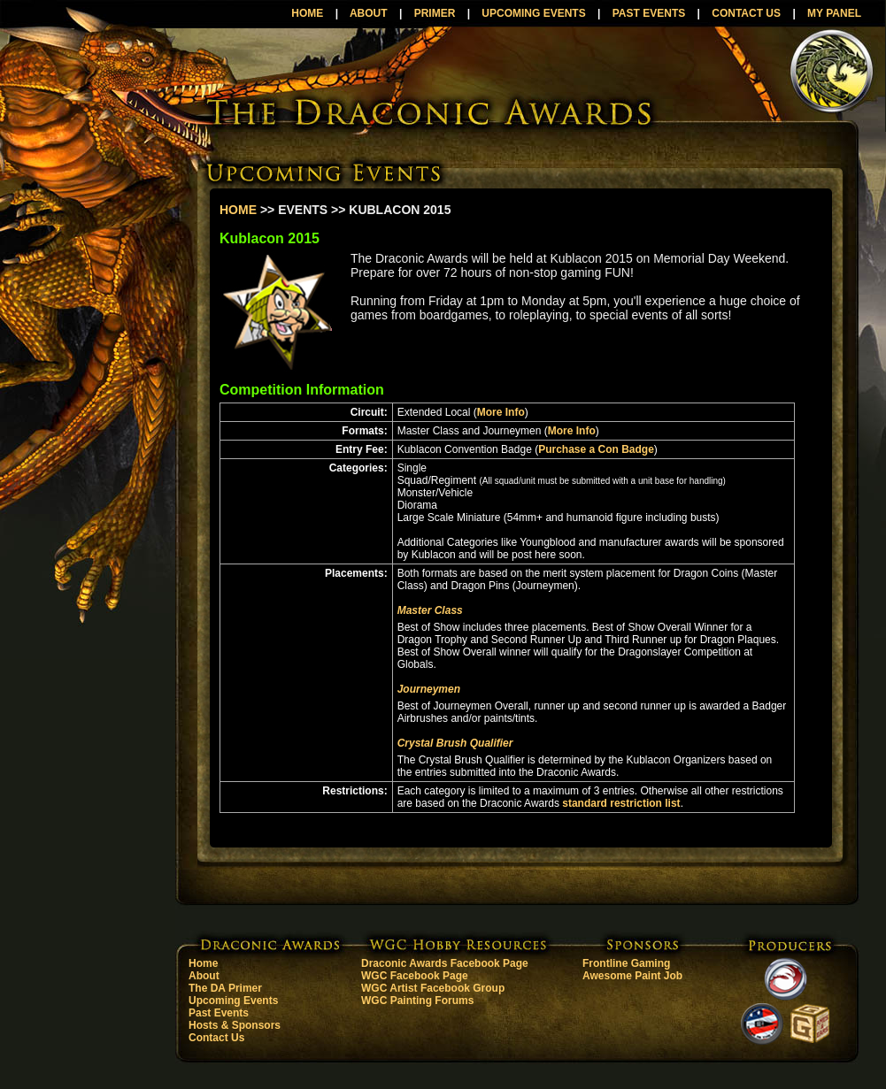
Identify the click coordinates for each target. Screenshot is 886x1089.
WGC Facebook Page (414, 976)
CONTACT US (746, 13)
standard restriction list (621, 803)
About (204, 976)
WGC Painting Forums (417, 1000)
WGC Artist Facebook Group (433, 988)
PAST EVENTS (648, 13)
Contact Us (216, 1037)
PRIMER (435, 13)
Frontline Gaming (626, 963)
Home (203, 963)
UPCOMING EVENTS (533, 13)
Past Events (219, 1013)
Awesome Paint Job (632, 976)
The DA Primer (225, 988)
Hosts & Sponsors (235, 1025)
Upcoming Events (233, 1000)
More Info (501, 412)
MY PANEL (834, 13)
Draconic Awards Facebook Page (444, 963)
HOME (307, 13)
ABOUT (369, 13)
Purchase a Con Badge (596, 449)
